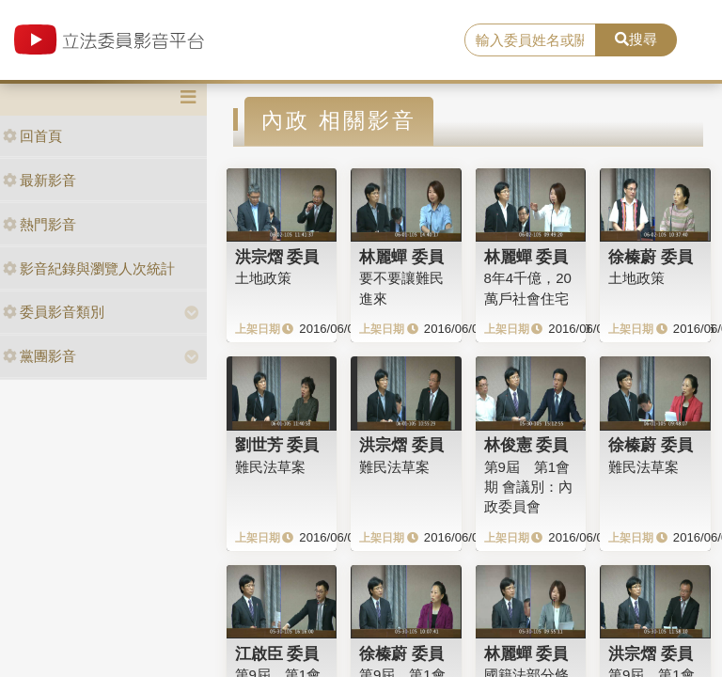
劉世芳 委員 (277, 444)
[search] (530, 40)
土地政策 (263, 278)
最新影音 (39, 180)
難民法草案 (270, 467)
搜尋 (636, 39)
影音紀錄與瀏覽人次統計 (89, 268)
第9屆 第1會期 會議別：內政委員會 (528, 487)
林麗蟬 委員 (401, 256)
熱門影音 (39, 224)
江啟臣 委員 (277, 653)
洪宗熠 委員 (277, 256)
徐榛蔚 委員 (650, 256)
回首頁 (32, 136)
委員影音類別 (53, 312)
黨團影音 (39, 356)
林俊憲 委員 (526, 444)
